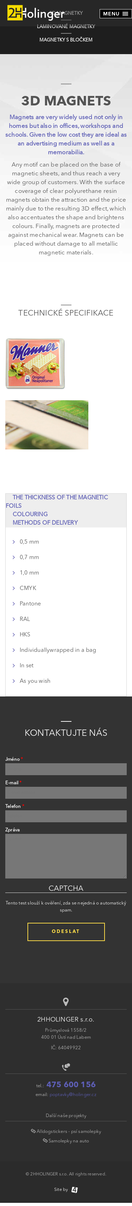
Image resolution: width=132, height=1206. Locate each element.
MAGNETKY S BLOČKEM (66, 40)
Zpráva (12, 830)
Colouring (30, 515)
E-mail (13, 783)
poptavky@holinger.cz (73, 1094)
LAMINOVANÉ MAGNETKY (66, 27)
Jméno (14, 759)
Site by (66, 1190)
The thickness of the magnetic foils (57, 502)
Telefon (14, 806)
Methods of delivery (45, 523)
